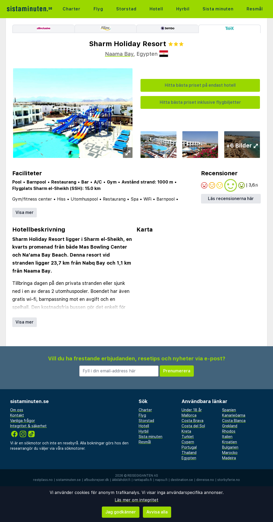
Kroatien (229, 442)
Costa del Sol (193, 426)
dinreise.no (205, 480)
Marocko (230, 453)
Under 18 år (192, 410)
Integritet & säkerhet (28, 426)
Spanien (229, 410)
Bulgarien (230, 447)
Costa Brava (192, 421)
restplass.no (43, 480)
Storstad (126, 8)
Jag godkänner (120, 512)
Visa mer (24, 212)
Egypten (189, 458)
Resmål (255, 8)
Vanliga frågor (22, 421)
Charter (72, 8)
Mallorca (189, 415)
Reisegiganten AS (142, 475)
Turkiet (188, 437)
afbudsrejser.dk (96, 480)
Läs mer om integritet (136, 500)
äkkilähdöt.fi (121, 480)
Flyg (98, 8)
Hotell (156, 8)
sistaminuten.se (68, 480)
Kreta (186, 431)
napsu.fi (161, 480)
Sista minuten (218, 8)
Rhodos (228, 431)
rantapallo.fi (143, 480)
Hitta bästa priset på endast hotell (200, 85)
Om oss (16, 410)
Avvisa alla (157, 512)
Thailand (189, 453)
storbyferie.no (228, 480)
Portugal (189, 447)
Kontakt (17, 415)
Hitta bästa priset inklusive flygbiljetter (200, 102)
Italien (227, 437)
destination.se (182, 480)
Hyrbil (183, 8)
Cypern (188, 442)
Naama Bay (119, 54)
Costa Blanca (234, 421)
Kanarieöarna (233, 415)
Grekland (229, 426)
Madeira (229, 458)
